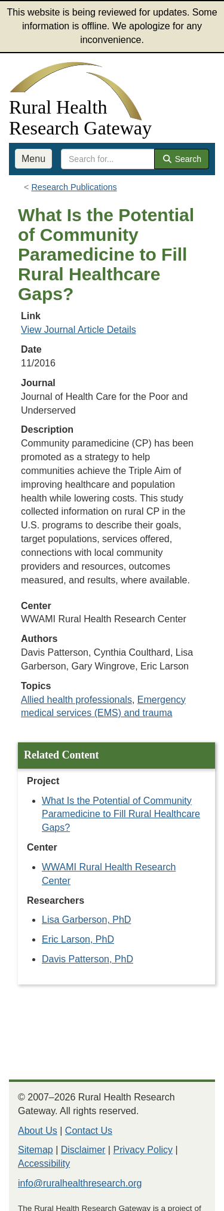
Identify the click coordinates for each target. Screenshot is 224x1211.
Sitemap (35, 1150)
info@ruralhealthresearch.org (80, 1183)
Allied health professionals (76, 700)
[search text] (108, 159)
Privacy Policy (143, 1150)
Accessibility (44, 1163)
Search (181, 159)
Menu (33, 159)
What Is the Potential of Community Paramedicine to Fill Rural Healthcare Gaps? (121, 814)
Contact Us (88, 1131)
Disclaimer (83, 1150)
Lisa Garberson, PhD (86, 920)
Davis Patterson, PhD (87, 959)
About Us (37, 1131)
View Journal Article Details (78, 330)
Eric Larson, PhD (78, 939)
